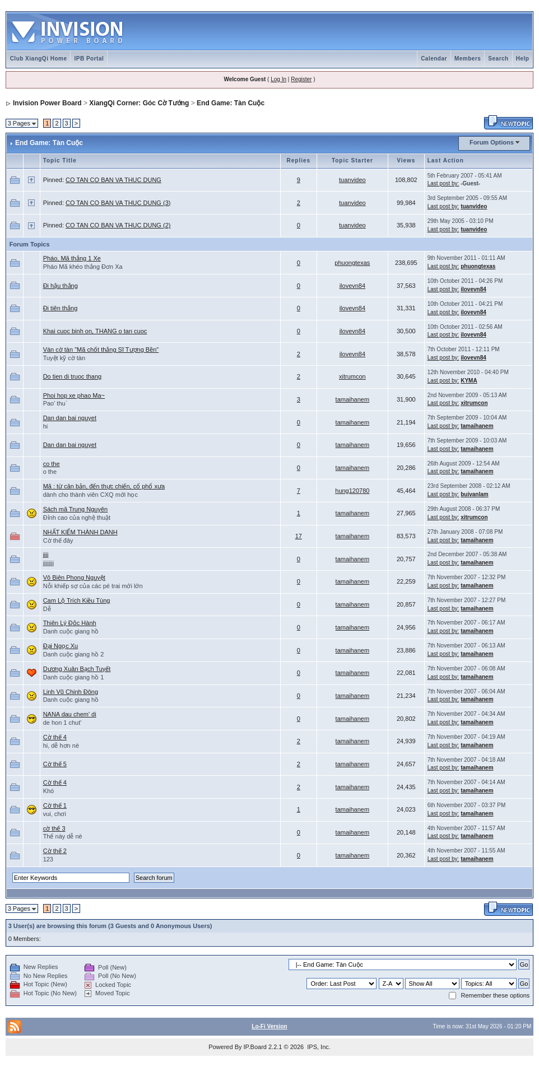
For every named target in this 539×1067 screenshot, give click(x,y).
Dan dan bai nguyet (69, 417)
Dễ (47, 608)
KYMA (469, 381)
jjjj (46, 554)
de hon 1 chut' (62, 722)
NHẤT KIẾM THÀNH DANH (80, 532)
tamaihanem (353, 399)
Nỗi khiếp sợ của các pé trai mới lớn (93, 586)
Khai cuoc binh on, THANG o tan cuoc (95, 331)
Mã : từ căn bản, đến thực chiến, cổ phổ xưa (104, 486)
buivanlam (474, 494)
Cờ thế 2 (55, 850)
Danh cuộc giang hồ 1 (73, 677)
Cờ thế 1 (55, 805)
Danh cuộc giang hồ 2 (73, 654)
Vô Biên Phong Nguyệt (74, 577)
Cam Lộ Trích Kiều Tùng (76, 600)
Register (301, 79)
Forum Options (492, 142)
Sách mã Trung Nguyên (75, 509)
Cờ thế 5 (55, 764)
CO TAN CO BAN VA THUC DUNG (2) (118, 225)
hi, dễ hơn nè (61, 745)
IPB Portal (89, 58)
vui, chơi (54, 813)
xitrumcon (352, 376)
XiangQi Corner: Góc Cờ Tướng (139, 103)
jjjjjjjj (48, 563)
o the (50, 471)
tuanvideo (352, 179)
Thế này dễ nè (62, 836)
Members (467, 58)
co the (51, 463)
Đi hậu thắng (60, 285)
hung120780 (352, 490)
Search (498, 58)
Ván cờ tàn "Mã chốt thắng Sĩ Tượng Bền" (101, 349)
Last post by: (443, 183)
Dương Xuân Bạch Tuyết (77, 668)
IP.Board (255, 1046)
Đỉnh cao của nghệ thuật (76, 517)
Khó (48, 791)
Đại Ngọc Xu (60, 645)
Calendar (434, 58)
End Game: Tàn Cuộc (230, 103)
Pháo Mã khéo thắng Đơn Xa (83, 266)
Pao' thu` (55, 403)
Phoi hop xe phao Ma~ (74, 395)
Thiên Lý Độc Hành (69, 622)
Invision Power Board (47, 103)
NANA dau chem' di (69, 714)
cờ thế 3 (54, 828)
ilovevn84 (352, 285)
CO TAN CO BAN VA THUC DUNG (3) (118, 202)
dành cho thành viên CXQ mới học (90, 494)
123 (48, 859)
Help (522, 58)
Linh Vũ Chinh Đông (70, 691)
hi (45, 426)
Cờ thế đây (58, 540)
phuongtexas (352, 262)
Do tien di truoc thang (72, 376)
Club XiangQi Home (38, 58)
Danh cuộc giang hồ (71, 631)
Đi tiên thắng (60, 308)
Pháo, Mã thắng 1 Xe (72, 258)
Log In (278, 79)
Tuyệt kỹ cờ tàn (64, 358)
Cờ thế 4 (55, 737)
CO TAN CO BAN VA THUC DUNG (113, 179)
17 (298, 536)
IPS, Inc (318, 1046)
